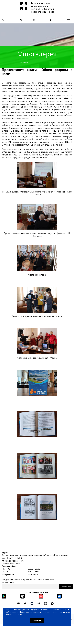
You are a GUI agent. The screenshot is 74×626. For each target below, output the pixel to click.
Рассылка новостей (10, 582)
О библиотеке (23, 62)
